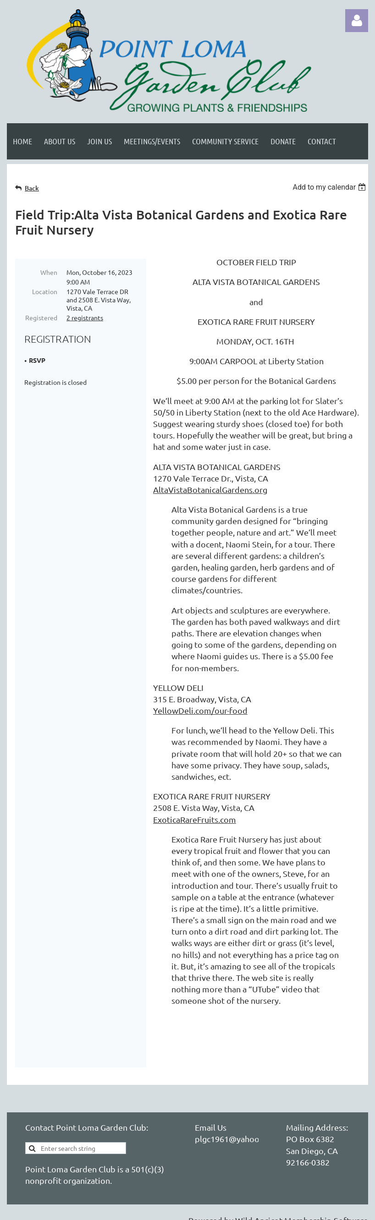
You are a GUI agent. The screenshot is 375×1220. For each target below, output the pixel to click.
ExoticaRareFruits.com (194, 819)
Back (32, 188)
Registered (41, 317)
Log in (356, 20)
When (48, 272)
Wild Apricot (258, 1208)
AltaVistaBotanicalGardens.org (210, 489)
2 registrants (84, 317)
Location (44, 291)
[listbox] (330, 187)
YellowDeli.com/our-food (200, 710)
